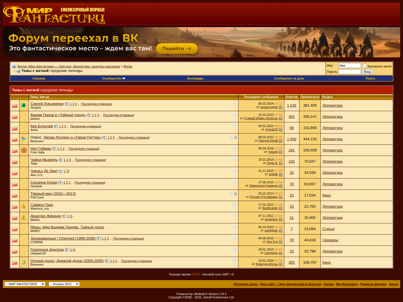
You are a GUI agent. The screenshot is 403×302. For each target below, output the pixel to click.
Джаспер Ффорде (46, 216)
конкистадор (269, 107)
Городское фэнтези (47, 249)
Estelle (273, 174)
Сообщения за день (289, 78)
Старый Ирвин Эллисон (261, 118)
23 (292, 251)
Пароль (332, 71)
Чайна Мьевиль (44, 160)
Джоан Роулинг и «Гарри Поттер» (72, 137)
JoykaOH (271, 129)
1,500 (291, 139)
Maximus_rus (40, 208)
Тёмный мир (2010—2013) (53, 193)
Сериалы (330, 240)
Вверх (394, 284)
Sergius (36, 107)
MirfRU (35, 231)
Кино (326, 195)
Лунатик (36, 186)
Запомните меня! (377, 66)
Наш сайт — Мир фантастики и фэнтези (290, 284)
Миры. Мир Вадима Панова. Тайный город (67, 227)
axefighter (271, 230)
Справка (38, 78)
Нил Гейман (41, 148)
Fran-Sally (37, 152)
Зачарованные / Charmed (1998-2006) (63, 238)
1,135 (291, 105)
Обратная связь (245, 284)
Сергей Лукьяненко (47, 104)
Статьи (328, 229)
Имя (329, 65)
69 (292, 128)
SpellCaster (270, 208)
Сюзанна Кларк (44, 182)
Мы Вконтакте (347, 284)
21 (292, 218)
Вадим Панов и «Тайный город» (58, 115)
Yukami (273, 151)
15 (292, 195)
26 (292, 172)
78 (292, 184)
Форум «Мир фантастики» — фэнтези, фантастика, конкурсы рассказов (68, 66)
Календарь (195, 78)
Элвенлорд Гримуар (263, 185)
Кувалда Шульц (267, 264)
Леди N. (272, 163)
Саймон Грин (42, 205)
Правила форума (373, 284)
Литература (332, 105)
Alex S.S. (37, 175)
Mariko (35, 219)
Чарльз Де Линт (44, 171)
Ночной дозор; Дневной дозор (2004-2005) (67, 261)
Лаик (34, 163)
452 (292, 116)
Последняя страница (96, 104)
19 (292, 206)
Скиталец (271, 252)
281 (292, 150)
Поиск (370, 78)
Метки (127, 66)
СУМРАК (37, 242)
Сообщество (113, 78)
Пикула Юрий (268, 140)
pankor (35, 118)
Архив (328, 284)
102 (292, 161)
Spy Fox (272, 241)
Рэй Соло (37, 197)
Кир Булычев (42, 126)
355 (292, 262)
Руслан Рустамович (264, 196)
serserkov (271, 219)
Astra (34, 130)
